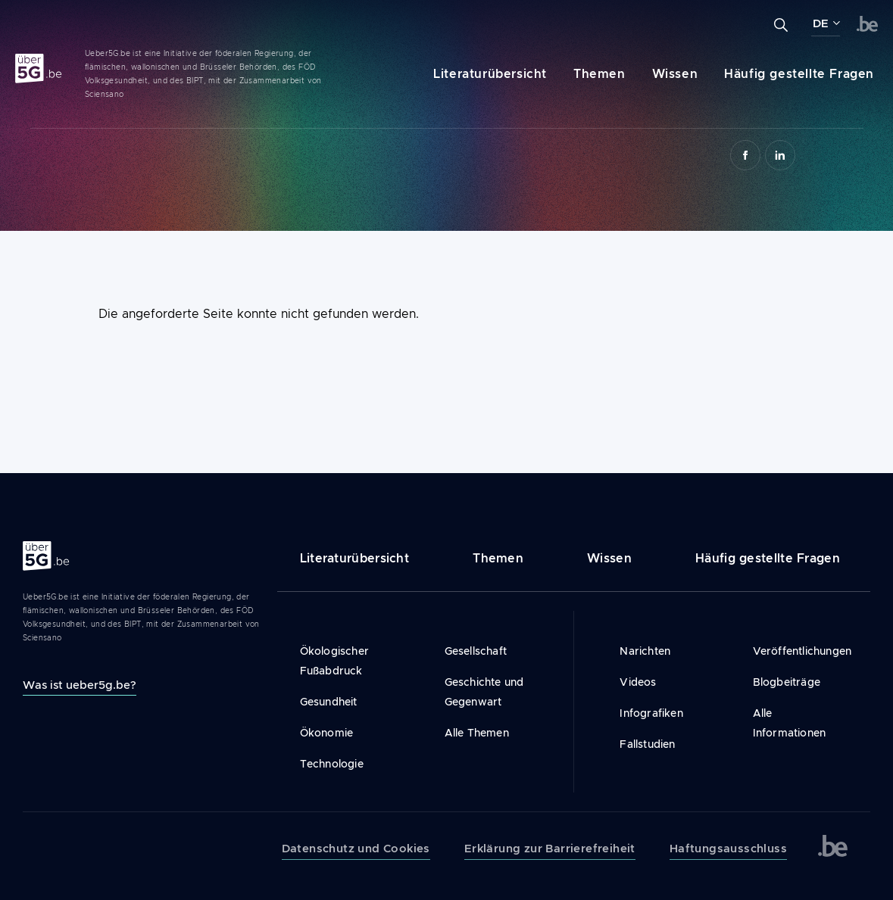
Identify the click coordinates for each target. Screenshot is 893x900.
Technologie (332, 764)
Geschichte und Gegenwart (484, 691)
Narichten (645, 651)
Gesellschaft (476, 651)
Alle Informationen (789, 723)
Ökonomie (327, 733)
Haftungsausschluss (728, 848)
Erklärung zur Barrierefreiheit (549, 848)
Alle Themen (477, 733)
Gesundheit (329, 701)
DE (821, 23)
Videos (638, 682)
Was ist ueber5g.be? (79, 684)
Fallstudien (647, 744)
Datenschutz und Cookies (356, 848)
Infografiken (651, 713)
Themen (599, 74)
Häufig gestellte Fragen (799, 74)
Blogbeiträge (786, 682)
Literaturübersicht (490, 74)
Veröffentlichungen (800, 651)
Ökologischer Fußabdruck (334, 660)
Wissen (675, 74)
